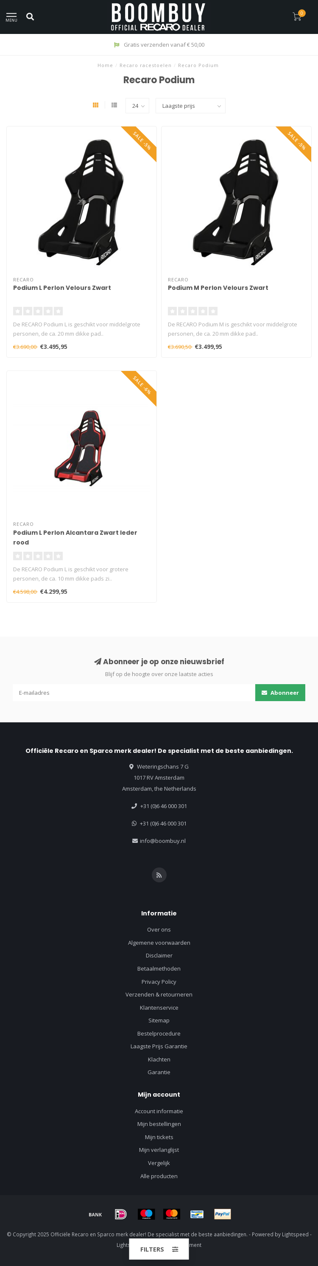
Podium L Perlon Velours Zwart (62, 288)
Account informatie (159, 1111)
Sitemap (159, 1020)
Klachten (159, 1059)
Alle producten (159, 1176)
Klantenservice (159, 1007)
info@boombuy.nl (163, 841)
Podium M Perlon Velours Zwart (218, 288)
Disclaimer (159, 955)
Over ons (159, 929)
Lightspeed (295, 1234)
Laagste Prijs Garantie (159, 1046)
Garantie (159, 1072)
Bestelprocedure (159, 1033)
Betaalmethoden (159, 968)
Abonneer (280, 692)
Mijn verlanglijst (159, 1150)
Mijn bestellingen (159, 1124)
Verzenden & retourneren (159, 994)
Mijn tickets (159, 1137)
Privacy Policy (159, 981)
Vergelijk (159, 1163)
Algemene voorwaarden (159, 942)
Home (105, 65)
